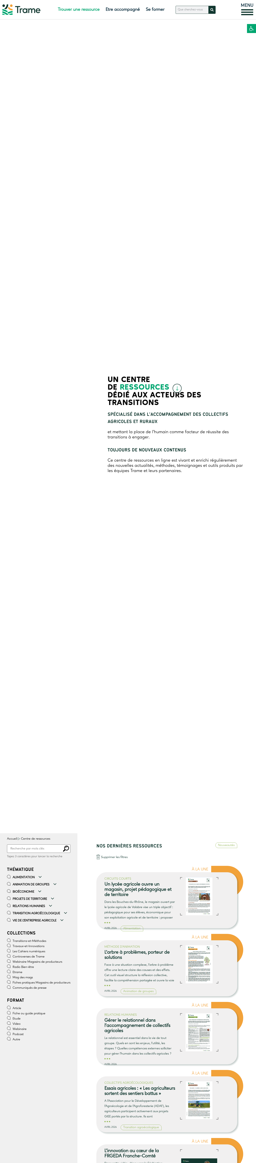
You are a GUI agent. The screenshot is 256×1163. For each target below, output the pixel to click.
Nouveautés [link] (226, 845)
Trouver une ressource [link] (79, 10)
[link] (251, 28)
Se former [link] (155, 10)
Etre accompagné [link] (123, 10)
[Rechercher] (211, 10)
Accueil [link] (12, 838)
